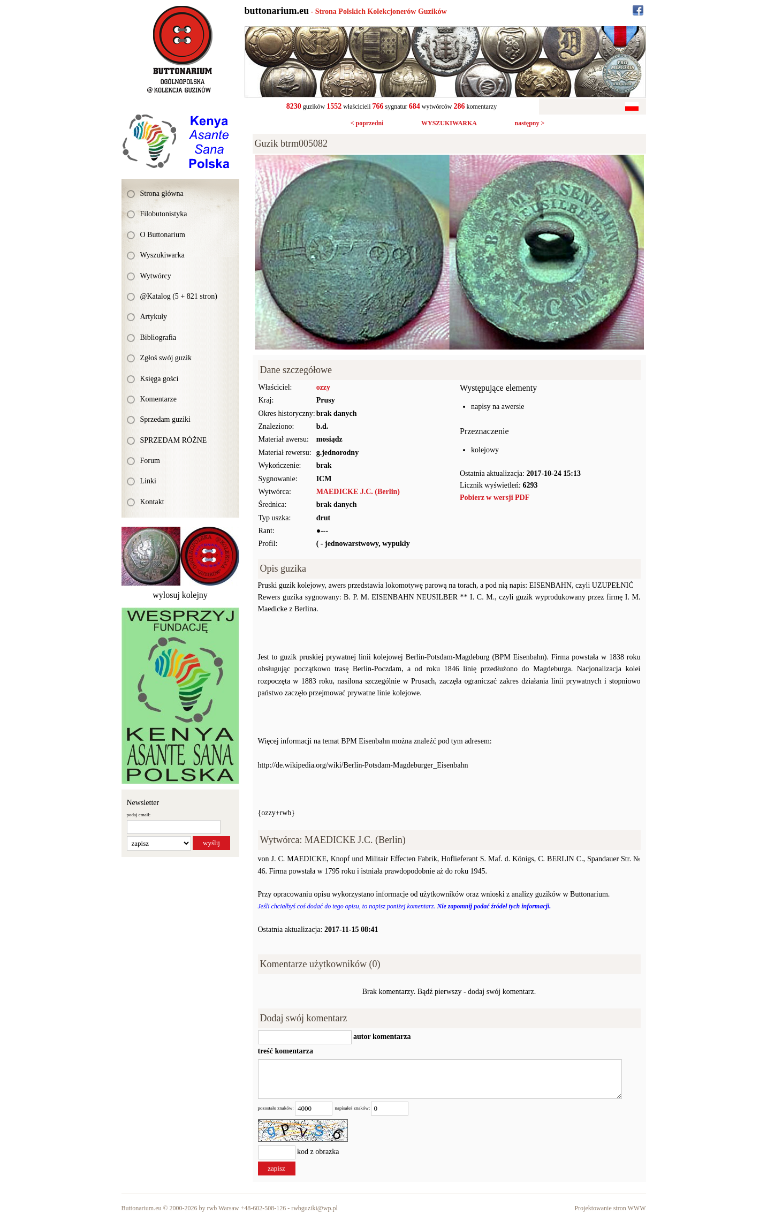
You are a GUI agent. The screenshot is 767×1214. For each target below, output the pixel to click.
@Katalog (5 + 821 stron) (178, 296)
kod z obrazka (318, 1152)
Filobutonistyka (163, 214)
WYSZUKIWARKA (449, 123)
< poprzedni (367, 123)
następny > (529, 123)
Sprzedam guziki (165, 419)
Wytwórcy (155, 276)
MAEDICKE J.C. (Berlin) (358, 492)
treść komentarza (286, 1051)
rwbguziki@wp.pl (314, 1208)
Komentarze (158, 399)
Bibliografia (158, 337)
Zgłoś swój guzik (166, 358)
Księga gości (159, 379)
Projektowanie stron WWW (610, 1208)
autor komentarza (381, 1037)
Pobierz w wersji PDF (494, 498)
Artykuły (154, 317)
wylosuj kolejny (180, 595)
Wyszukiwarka (162, 255)
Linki (148, 481)
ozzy (323, 387)
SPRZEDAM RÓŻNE (173, 440)
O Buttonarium (162, 235)
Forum (150, 461)
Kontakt (152, 502)
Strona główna (162, 193)
